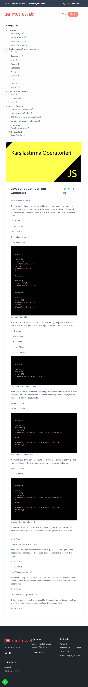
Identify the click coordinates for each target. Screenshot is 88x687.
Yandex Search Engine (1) (22, 113)
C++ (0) (14, 83)
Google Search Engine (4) (22, 109)
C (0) (13, 79)
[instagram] (5, 653)
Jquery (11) (15, 64)
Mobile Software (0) (19, 45)
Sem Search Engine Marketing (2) (25, 121)
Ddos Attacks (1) (18, 135)
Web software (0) (18, 37)
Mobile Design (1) (18, 41)
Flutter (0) (15, 87)
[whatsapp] (5, 682)
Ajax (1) (14, 71)
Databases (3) (17, 68)
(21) (17, 56)
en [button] (63, 14)
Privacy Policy (65, 644)
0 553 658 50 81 (73, 3)
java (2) (14, 60)
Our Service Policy (12, 671)
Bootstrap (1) (16, 98)
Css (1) (14, 102)
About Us (8, 667)
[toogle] (82, 14)
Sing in (73, 14)
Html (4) (14, 94)
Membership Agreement (70, 655)
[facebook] (9, 653)
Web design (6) (17, 33)
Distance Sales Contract (70, 648)
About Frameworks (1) (20, 128)
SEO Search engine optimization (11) (26, 117)
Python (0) (15, 75)
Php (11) (14, 52)
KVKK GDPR (64, 651)
